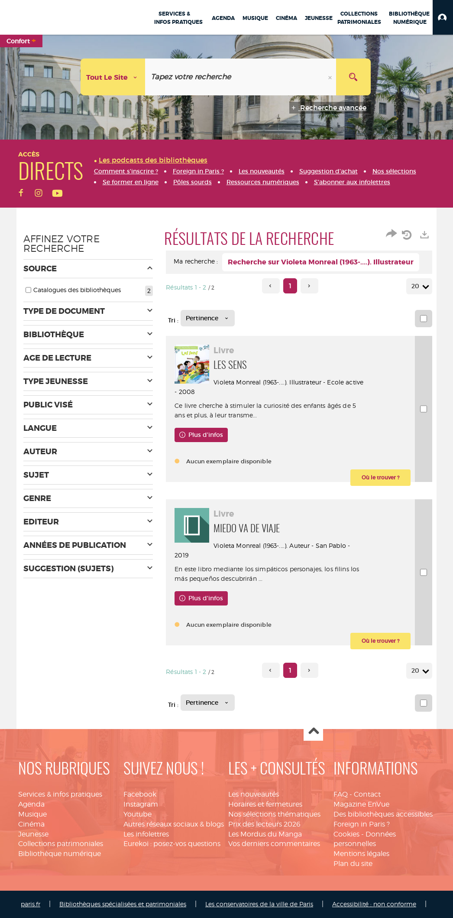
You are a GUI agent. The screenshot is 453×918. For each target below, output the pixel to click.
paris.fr (30, 904)
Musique (32, 814)
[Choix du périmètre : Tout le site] (113, 77)
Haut (313, 731)
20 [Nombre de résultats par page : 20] (416, 286)
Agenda (31, 804)
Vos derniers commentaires (274, 844)
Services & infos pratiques (60, 794)
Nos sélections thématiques (274, 814)
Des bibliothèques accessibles (383, 814)
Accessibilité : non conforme (374, 904)
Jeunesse (33, 834)
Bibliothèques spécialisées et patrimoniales (122, 904)
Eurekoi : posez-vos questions (171, 844)
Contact (367, 794)
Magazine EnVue (361, 804)
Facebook (139, 794)
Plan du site (352, 863)
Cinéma (31, 824)
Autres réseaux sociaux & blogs (173, 824)
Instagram (140, 804)
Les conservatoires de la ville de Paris (259, 904)
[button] (443, 17)
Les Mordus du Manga (265, 834)
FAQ (340, 794)
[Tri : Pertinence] (208, 318)
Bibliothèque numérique (59, 854)
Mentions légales (361, 854)
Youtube (137, 814)
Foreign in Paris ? (361, 824)
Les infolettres (146, 834)
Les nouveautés (253, 794)
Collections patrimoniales (60, 844)
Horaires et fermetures (265, 804)
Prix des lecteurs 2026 (264, 824)
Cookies (346, 834)
